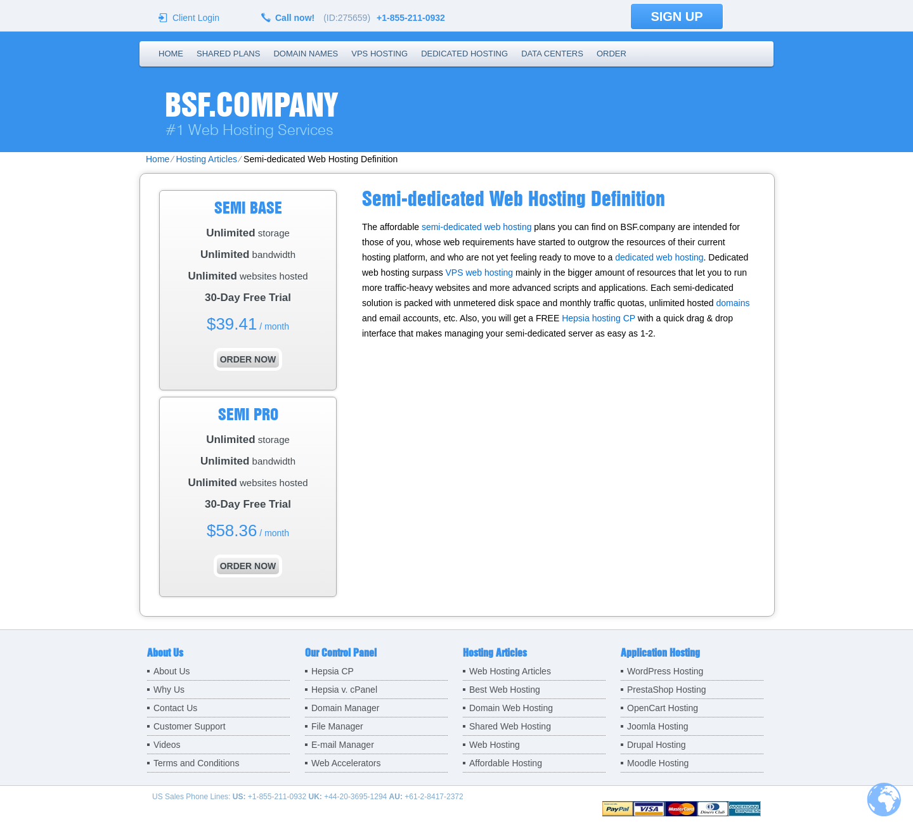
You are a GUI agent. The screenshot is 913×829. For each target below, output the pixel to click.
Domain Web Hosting (511, 708)
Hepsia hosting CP (598, 318)
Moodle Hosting (658, 763)
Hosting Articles (206, 159)
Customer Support (189, 726)
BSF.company (251, 104)
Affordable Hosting (505, 763)
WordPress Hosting (665, 671)
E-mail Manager (342, 745)
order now (248, 359)
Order (611, 53)
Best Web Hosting (504, 689)
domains (733, 303)
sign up (677, 16)
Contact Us (175, 708)
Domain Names (305, 53)
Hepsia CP (332, 671)
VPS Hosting (379, 53)
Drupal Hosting (656, 745)
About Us (171, 671)
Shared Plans (228, 53)
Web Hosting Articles (510, 671)
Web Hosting (494, 745)
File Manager (337, 726)
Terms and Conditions (196, 763)
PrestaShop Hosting (666, 689)
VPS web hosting (480, 272)
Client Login (195, 17)
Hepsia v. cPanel (344, 689)
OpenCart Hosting (662, 708)
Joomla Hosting (658, 726)
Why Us (169, 689)
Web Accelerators (345, 763)
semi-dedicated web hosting (477, 227)
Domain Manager (345, 708)
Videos (167, 745)
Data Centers (552, 53)
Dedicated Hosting (464, 53)
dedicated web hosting (659, 257)
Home (171, 53)
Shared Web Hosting (510, 726)
